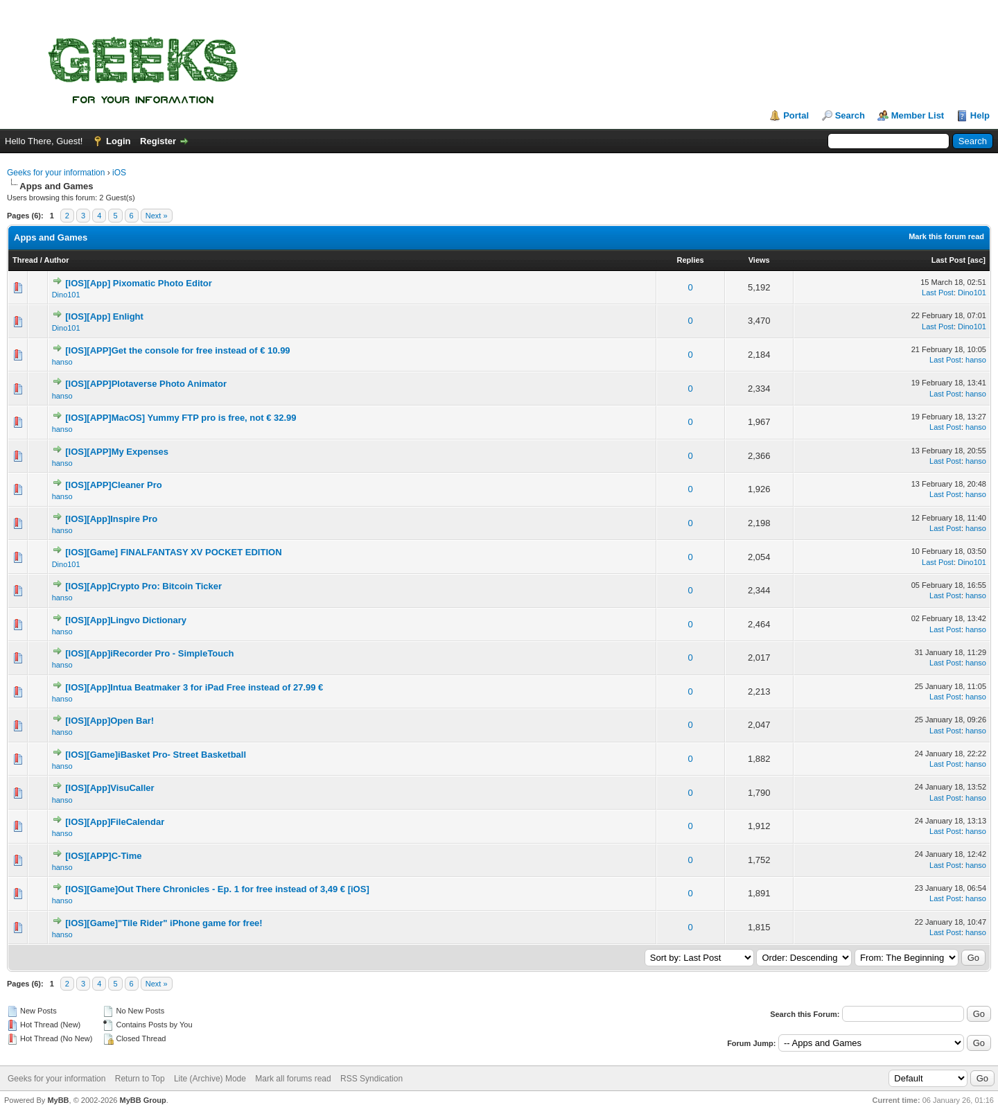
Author (56, 260)
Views (759, 260)
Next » (157, 215)
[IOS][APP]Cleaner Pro (113, 485)
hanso (62, 362)
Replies (690, 260)
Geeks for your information (56, 172)
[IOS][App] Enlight (104, 316)
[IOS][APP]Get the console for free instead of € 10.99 (177, 350)
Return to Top (140, 1078)
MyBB (58, 1100)
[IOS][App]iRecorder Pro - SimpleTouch (149, 653)
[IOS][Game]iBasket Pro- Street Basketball (155, 754)
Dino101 (66, 294)
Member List (918, 115)
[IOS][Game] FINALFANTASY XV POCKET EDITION (173, 552)
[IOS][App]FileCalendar (114, 822)
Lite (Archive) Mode (210, 1078)
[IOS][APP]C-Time (103, 856)
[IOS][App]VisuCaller (109, 788)
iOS (119, 172)
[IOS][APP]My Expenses (116, 451)
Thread (25, 260)
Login (118, 141)
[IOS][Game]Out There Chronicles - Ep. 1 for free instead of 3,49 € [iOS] (217, 889)
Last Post (948, 260)
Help (980, 115)
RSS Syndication (371, 1078)
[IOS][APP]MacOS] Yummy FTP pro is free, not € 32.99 (180, 417)
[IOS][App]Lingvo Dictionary (125, 620)
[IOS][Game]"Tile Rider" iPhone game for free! (163, 923)
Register (158, 141)
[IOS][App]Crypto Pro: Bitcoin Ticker (143, 586)
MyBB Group (142, 1100)
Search (850, 115)
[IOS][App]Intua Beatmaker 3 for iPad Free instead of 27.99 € (194, 687)
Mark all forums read (293, 1078)
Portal (796, 115)
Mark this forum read (946, 236)
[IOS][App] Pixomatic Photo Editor (138, 283)
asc (976, 260)
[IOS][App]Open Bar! (109, 720)
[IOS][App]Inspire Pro (111, 519)
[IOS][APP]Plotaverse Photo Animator (146, 383)
